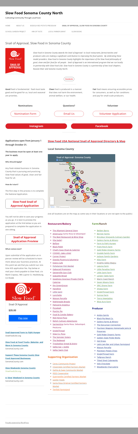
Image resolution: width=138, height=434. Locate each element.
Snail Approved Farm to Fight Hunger (22, 332)
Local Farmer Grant (57, 31)
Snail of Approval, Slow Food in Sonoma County (84, 25)
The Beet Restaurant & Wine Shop (68, 237)
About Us (20, 25)
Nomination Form (25, 114)
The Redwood (59, 340)
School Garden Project (15, 31)
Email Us (69, 114)
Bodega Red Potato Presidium (43, 25)
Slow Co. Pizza (59, 334)
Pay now (23, 318)
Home (7, 25)
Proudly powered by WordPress (17, 422)
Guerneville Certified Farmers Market (69, 376)
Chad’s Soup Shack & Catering (66, 250)
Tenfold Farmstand (61, 389)
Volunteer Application (112, 114)
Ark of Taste (37, 31)
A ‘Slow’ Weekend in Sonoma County (22, 377)
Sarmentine (58, 324)
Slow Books (77, 31)
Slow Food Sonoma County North (34, 12)
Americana (57, 233)
